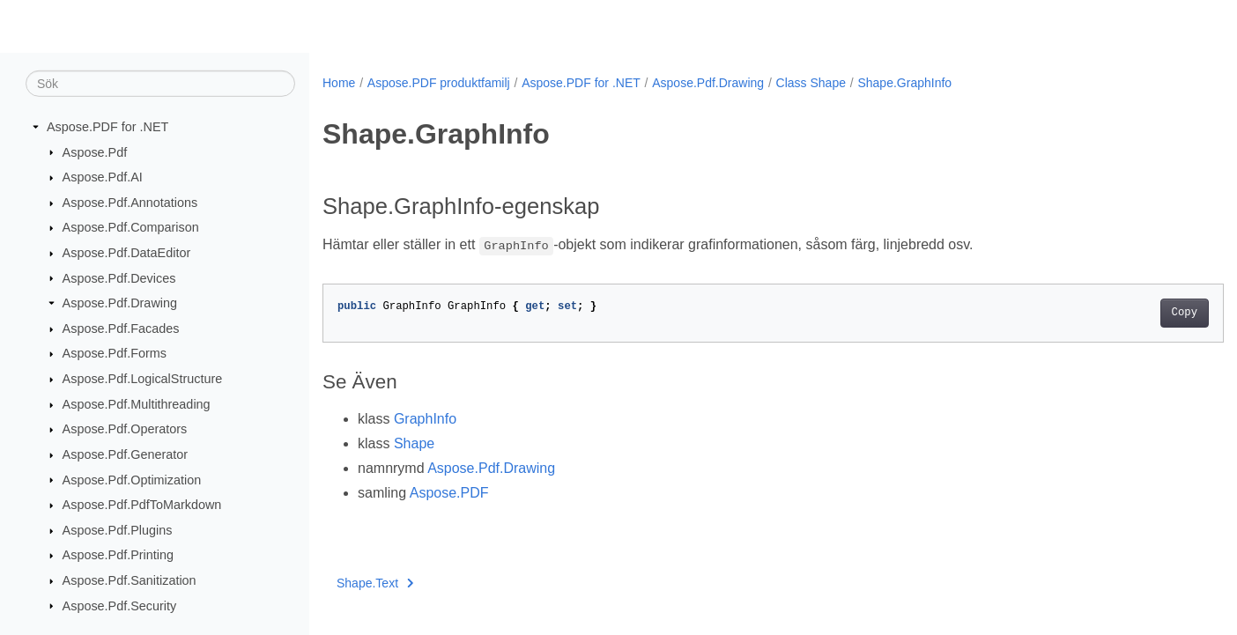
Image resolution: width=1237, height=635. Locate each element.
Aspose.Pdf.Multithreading (137, 404)
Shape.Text (375, 583)
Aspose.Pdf (95, 151)
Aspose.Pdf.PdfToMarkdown (142, 505)
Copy (1122, 312)
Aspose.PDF (449, 492)
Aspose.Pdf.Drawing (120, 303)
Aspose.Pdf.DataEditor (127, 253)
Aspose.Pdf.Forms (115, 353)
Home (338, 83)
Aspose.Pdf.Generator (125, 454)
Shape (414, 443)
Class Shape (811, 83)
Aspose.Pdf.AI (103, 177)
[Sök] (160, 83)
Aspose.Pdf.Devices (119, 277)
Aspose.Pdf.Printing (118, 555)
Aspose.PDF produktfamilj (438, 83)
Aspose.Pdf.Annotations (130, 203)
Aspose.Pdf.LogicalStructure (143, 379)
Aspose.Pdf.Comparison (131, 227)
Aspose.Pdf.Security (120, 605)
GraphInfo (425, 418)
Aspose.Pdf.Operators (125, 429)
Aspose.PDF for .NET (107, 127)
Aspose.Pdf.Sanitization (129, 580)
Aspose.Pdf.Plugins (118, 530)
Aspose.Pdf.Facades (121, 328)
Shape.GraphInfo (904, 83)
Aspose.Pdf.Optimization (132, 479)
